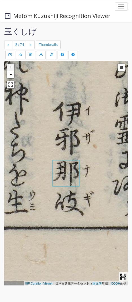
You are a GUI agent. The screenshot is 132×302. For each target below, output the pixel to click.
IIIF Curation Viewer (39, 283)
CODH (115, 283)
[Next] (31, 45)
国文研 (97, 283)
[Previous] (8, 45)
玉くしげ (20, 31)
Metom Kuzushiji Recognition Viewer (58, 16)
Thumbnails (48, 44)
